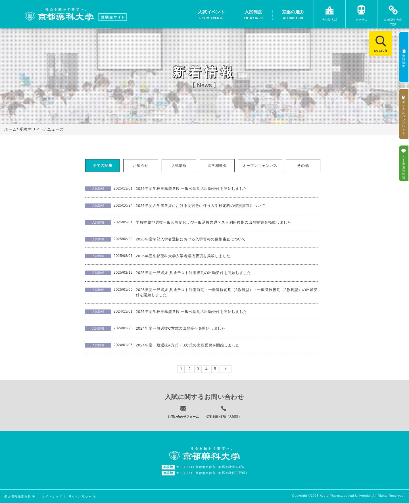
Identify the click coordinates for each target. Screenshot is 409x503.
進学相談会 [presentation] (217, 165)
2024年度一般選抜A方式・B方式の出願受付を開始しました (188, 345)
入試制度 (253, 15)
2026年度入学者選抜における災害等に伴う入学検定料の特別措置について (200, 205)
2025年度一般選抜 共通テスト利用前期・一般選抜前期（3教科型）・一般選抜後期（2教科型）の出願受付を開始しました (227, 292)
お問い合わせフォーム (183, 416)
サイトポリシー (82, 496)
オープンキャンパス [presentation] (260, 165)
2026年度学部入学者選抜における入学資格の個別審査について (191, 239)
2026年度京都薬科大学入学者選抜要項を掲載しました (183, 256)
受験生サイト (31, 129)
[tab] (103, 165)
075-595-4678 (216, 416)
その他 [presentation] (303, 165)
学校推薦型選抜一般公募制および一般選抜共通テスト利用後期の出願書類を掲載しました (213, 222)
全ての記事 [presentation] (102, 165)
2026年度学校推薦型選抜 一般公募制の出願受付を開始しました (191, 188)
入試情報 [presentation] (179, 165)
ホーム (10, 129)
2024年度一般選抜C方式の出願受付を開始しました (181, 328)
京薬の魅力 (293, 15)
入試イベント (211, 15)
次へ (225, 369)
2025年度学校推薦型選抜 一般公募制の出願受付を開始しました (191, 311)
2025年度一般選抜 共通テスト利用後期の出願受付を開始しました (193, 273)
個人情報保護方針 (19, 496)
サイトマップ (52, 496)
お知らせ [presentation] (141, 165)
